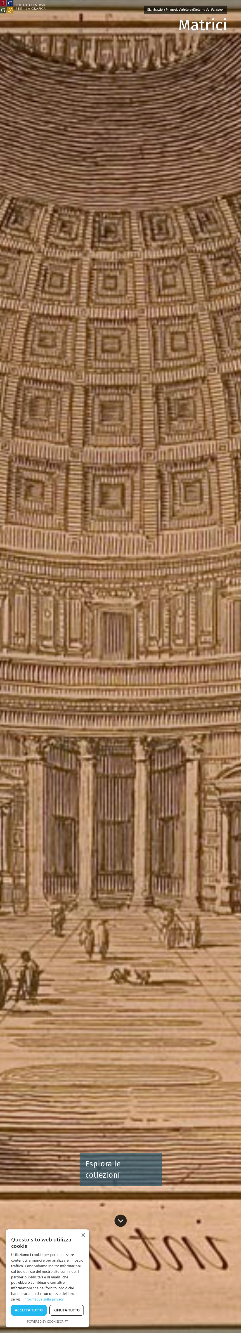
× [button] (83, 1235)
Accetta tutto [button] (29, 1310)
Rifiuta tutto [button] (66, 1310)
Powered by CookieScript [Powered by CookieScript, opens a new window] (47, 1321)
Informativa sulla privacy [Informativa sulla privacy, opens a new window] (43, 1299)
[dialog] (47, 1278)
